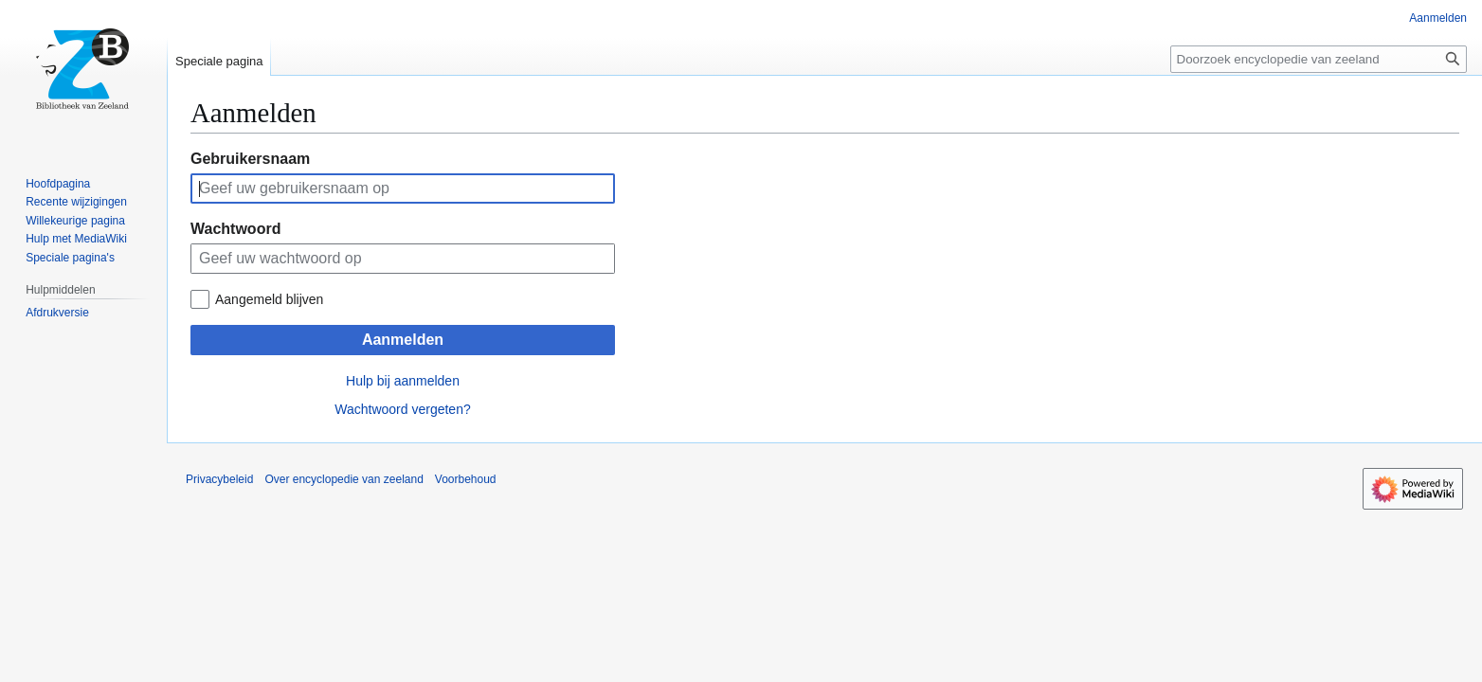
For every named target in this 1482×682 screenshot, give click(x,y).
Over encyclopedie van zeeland (343, 479)
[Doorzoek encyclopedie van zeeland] (1318, 59)
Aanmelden (402, 340)
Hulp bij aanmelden (403, 380)
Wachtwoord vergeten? (402, 409)
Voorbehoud (466, 479)
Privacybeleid (219, 479)
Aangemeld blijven (269, 299)
